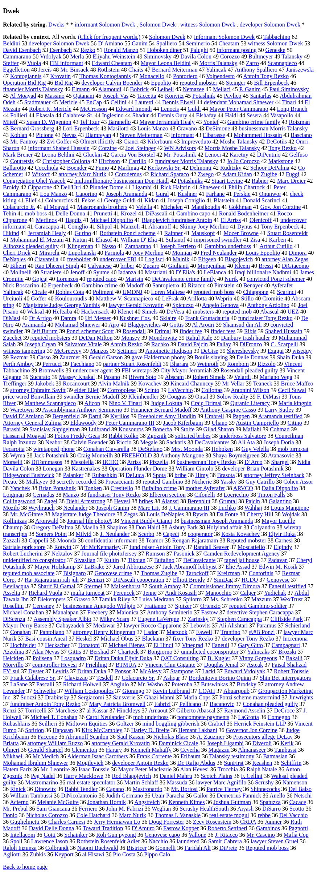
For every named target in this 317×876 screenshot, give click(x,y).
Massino (55, 96)
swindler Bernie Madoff (91, 396)
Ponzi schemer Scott (90, 331)
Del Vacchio (293, 815)
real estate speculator (91, 782)
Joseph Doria (279, 442)
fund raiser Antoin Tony (157, 547)
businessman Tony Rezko (206, 462)
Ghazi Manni (159, 697)
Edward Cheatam (112, 63)
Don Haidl (148, 527)
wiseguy (302, 351)
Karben (277, 240)
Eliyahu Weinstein (114, 56)
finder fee (191, 331)
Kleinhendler (143, 396)
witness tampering (24, 351)
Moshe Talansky (238, 141)
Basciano (301, 135)
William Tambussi (31, 795)
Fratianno (155, 606)
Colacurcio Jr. (19, 207)
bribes (146, 501)
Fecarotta (14, 449)
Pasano (112, 377)
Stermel (93, 586)
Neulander (75, 508)
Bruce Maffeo (297, 383)
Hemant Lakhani (197, 730)
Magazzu (219, 750)
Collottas (211, 390)
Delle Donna (70, 213)
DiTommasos (46, 462)
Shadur (140, 115)
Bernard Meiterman (175, 69)
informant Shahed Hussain (59, 148)
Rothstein (108, 69)
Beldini (11, 43)
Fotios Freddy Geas (77, 436)
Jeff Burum (45, 331)
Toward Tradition (103, 828)
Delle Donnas (252, 357)
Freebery (97, 612)
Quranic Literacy (250, 403)
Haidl (231, 115)
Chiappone (255, 292)
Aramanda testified (280, 416)
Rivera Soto (142, 377)
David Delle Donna (51, 828)
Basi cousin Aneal (46, 638)
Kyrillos (119, 416)
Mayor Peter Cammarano (239, 109)
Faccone (47, 737)
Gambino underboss (228, 246)
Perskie (241, 194)
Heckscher (57, 645)
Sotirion (34, 730)
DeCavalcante (199, 560)
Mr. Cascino (261, 835)
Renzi (9, 710)
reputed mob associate (28, 573)
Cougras (176, 396)
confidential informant (111, 540)
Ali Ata (246, 442)
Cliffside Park (287, 619)
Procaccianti (119, 482)
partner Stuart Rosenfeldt (132, 364)
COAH (206, 691)
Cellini (119, 102)
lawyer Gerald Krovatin (136, 305)
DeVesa (175, 311)
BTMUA (126, 665)
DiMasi (11, 318)
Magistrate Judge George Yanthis (61, 305)
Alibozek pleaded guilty (31, 246)
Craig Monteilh (95, 455)
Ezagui (276, 351)
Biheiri (18, 266)
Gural (162, 194)
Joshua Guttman (232, 802)
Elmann (81, 89)
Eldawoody (83, 423)
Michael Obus (116, 638)
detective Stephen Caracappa (260, 612)
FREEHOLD (137, 455)
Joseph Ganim (112, 508)
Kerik (286, 743)
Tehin (9, 213)
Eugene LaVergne (158, 619)
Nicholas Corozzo (47, 815)
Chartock (128, 652)
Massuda (177, 782)
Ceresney (43, 606)
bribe (180, 475)
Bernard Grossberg (32, 128)
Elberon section (167, 495)
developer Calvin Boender (111, 83)
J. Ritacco (226, 835)
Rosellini (13, 606)
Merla (77, 56)
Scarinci (286, 292)
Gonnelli (165, 848)
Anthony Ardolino (268, 305)
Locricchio (236, 495)
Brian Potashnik (57, 488)
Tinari (289, 102)
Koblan (18, 135)
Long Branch (292, 109)
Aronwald (46, 521)
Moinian (182, 253)
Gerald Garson (106, 357)
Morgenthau (211, 266)
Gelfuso (298, 155)
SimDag (223, 580)
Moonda (66, 540)
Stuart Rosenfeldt (287, 233)
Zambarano (138, 246)
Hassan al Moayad (24, 436)
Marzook (177, 632)
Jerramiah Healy (47, 233)
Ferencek (124, 593)
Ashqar (171, 678)
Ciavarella (46, 259)
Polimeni (103, 292)
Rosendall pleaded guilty (249, 370)
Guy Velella (255, 449)
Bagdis (73, 220)
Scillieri (48, 723)
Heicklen (13, 658)
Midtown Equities (86, 723)
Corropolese (121, 390)
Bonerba (162, 429)
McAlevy (150, 671)
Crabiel (216, 723)
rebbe (264, 815)
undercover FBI (118, 259)
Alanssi (170, 501)
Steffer (10, 63)
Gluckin (92, 155)
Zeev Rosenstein (212, 822)
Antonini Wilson (250, 390)
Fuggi (292, 174)
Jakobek (44, 383)
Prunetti (103, 213)
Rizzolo (267, 364)
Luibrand (99, 429)
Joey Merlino (148, 253)
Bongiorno (160, 652)
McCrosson (93, 109)
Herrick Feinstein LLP (260, 723)
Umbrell (214, 416)
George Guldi (120, 200)
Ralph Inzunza (20, 848)
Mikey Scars (114, 619)
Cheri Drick (16, 253)
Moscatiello (251, 547)
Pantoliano (52, 632)
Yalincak (216, 69)
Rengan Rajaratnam (195, 540)
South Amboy (165, 586)
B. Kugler (218, 658)
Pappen (241, 416)
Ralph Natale (262, 769)
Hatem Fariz (17, 769)
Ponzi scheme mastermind (249, 697)
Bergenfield (65, 416)
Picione (44, 135)
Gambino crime (99, 285)
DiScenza (14, 619)
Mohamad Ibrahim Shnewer (35, 763)
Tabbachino (276, 37)
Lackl (208, 671)
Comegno (279, 717)
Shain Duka (290, 357)
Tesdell (104, 678)
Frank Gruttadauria (207, 318)
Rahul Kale (199, 338)
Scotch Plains (216, 776)
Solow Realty (232, 396)
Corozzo (230, 56)
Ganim (140, 43)
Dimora (297, 253)
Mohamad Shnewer (77, 325)
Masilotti (118, 128)
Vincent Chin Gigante (170, 665)
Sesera (254, 115)
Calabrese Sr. (78, 115)
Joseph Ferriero (178, 246)
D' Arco (253, 462)
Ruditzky (231, 168)
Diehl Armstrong (85, 501)
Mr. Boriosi (184, 789)
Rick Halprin (175, 187)
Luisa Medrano (156, 599)
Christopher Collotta (66, 161)
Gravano (187, 128)
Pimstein (224, 285)
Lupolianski (82, 253)
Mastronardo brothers (102, 207)
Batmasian (275, 756)
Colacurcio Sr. (138, 678)
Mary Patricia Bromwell (117, 704)
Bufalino (164, 560)
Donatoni (89, 645)
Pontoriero (185, 76)
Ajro (113, 325)
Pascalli (45, 684)
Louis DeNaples (165, 514)
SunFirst (233, 763)
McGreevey (68, 351)
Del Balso (300, 789)
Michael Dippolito (111, 220)
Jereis (45, 69)
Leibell (165, 89)
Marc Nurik (132, 815)
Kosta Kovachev (240, 534)
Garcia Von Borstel (133, 155)
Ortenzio (210, 606)
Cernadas (43, 495)
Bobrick (139, 89)
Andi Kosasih (181, 593)
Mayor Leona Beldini (166, 63)
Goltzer (124, 723)
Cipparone (40, 187)
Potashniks (190, 181)
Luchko (227, 508)
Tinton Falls (271, 495)
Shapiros (117, 527)
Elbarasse (214, 135)
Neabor (53, 442)
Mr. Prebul (15, 809)
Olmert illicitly (97, 141)
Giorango (133, 691)
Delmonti (200, 168)
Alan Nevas (45, 652)
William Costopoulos (89, 691)
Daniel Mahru (176, 776)
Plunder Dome (106, 187)
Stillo (247, 298)
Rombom (238, 364)
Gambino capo (193, 213)
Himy (201, 475)
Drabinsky (57, 697)
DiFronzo (251, 344)
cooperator (200, 534)
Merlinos (46, 220)
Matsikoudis (206, 207)
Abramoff (159, 226)
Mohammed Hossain (258, 135)
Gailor (200, 795)
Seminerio (198, 43)
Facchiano (82, 364)
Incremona (295, 638)
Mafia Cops (196, 697)
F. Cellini (251, 776)
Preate (10, 482)
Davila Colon (195, 56)
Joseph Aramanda (126, 194)
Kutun (80, 240)
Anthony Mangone (182, 455)
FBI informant (66, 63)
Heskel (84, 638)
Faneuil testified (287, 586)
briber (127, 266)
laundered (188, 841)
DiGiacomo (295, 266)
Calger (248, 593)
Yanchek (20, 488)
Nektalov (62, 553)
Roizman (299, 122)
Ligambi (142, 187)
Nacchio (158, 841)
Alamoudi (110, 89)
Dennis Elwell (178, 102)
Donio (10, 815)
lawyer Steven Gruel (275, 841)
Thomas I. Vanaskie (178, 815)
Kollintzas (15, 521)
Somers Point (51, 534)
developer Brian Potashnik (253, 468)
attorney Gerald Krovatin (120, 743)
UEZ (293, 311)
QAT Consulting (180, 658)
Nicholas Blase (170, 737)
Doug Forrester (166, 822)
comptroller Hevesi (54, 665)
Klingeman (80, 246)
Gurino (83, 233)
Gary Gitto (250, 645)
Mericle (68, 102)
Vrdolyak (50, 56)
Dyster (36, 671)
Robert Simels (209, 377)
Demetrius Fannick (239, 795)
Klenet (125, 311)
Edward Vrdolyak (244, 671)
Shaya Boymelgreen (236, 455)
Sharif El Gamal (56, 586)
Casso (44, 357)
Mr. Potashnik (180, 155)
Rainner (173, 233)
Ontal (201, 396)
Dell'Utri (71, 187)
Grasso (82, 599)
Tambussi (285, 750)
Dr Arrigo (40, 318)
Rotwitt (62, 547)
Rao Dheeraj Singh (57, 266)
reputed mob (236, 311)
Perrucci (52, 364)
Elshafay (206, 115)
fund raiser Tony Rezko (265, 318)
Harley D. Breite (150, 730)
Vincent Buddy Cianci (146, 521)
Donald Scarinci (262, 200)
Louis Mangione (290, 508)
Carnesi (284, 540)
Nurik (231, 279)
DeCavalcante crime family (184, 279)
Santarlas (260, 96)
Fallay (224, 344)
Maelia (90, 527)
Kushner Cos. (135, 318)
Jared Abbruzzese (133, 567)
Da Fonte (227, 514)
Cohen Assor (298, 482)
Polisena (42, 658)
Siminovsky (158, 56)
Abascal (269, 311)
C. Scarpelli (284, 344)
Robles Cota (69, 292)
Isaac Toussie (93, 769)
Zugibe (269, 174)
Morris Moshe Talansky (232, 148)
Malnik (181, 259)
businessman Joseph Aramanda (217, 521)
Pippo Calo (157, 854)
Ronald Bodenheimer (243, 213)
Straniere (51, 272)
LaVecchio (180, 390)
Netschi (303, 795)
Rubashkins (16, 723)
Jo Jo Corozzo (243, 161)
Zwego (206, 174)
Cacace (297, 802)
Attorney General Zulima (32, 423)
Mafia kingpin (295, 403)
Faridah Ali (197, 848)
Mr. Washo (150, 684)
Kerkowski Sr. (164, 168)
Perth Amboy (18, 364)
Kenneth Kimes (186, 802)
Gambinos (268, 828)
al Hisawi (93, 854)
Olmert (11, 750)
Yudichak (275, 593)
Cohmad (279, 429)
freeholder (79, 259)
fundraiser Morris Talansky (186, 161)
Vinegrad (192, 645)
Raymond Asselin (244, 710)
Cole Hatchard (93, 815)
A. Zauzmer (210, 737)
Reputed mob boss (267, 848)
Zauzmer (69, 357)
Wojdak (291, 514)
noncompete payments (203, 717)
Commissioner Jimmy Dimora (225, 586)
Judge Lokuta (166, 403)
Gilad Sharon (218, 429)
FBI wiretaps (137, 370)
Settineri (127, 351)
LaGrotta (248, 717)
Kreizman (228, 573)
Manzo (71, 495)
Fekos (88, 200)
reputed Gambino (163, 482)
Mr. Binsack (74, 69)
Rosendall (134, 331)
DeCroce (284, 710)
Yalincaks (258, 652)
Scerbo (146, 534)
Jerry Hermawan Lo (117, 822)
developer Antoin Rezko (140, 763)
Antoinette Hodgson (168, 351)
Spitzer (183, 606)
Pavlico (232, 96)
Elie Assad (238, 567)
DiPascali (156, 213)
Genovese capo (162, 835)
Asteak (255, 665)
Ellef (30, 200)
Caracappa (46, 226)
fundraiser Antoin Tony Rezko (45, 704)
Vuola (34, 63)
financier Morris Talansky (33, 89)
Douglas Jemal (221, 665)
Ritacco (197, 285)
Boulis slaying (211, 357)
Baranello (119, 122)
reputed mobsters (50, 338)
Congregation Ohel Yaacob (34, 181)
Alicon (92, 403)
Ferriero (88, 809)
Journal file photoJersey (109, 553)
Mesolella (82, 462)
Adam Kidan (237, 174)
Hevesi (122, 501)
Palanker (73, 475)
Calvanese (100, 266)
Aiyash (245, 809)
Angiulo (119, 684)
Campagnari (286, 645)
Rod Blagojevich (131, 776)
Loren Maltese (168, 292)
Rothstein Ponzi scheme (128, 233)
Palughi (199, 50)
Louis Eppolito (263, 253)
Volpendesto (220, 76)
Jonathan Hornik (106, 802)
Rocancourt (76, 383)
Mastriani (156, 272)
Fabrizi (162, 704)
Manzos (99, 351)
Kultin (111, 560)
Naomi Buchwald (97, 848)
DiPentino (269, 155)
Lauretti (144, 102)
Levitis (61, 671)
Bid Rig (63, 83)
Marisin (134, 279)
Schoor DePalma (269, 168)
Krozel (129, 213)
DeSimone (218, 128)
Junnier (273, 822)
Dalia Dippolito (280, 488)
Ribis (250, 331)
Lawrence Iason (49, 841)
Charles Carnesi (66, 822)
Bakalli (294, 658)
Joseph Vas (115, 96)
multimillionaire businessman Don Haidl (121, 181)
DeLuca (134, 475)
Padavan (278, 560)
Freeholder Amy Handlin (167, 416)
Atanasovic (281, 455)
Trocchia (228, 769)
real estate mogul (229, 815)
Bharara (179, 364)
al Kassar (97, 710)
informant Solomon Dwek (105, 24)
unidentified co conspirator (34, 560)
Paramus (266, 625)
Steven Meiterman (141, 135)
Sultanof (175, 240)
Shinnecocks (265, 789)
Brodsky (246, 684)
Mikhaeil (13, 756)
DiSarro (271, 809)
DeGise (209, 351)
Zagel (50, 501)
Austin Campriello (257, 423)
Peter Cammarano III (130, 423)
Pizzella (158, 462)
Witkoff (41, 174)
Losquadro (73, 658)
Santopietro (165, 285)
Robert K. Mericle (50, 109)
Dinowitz (45, 789)
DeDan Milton (95, 338)
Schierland (297, 625)
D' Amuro (143, 828)
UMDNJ (132, 292)
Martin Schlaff (141, 782)
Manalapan (65, 612)
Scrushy (264, 782)
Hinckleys (128, 710)
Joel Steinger (140, 148)
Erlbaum (191, 756)
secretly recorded (76, 482)
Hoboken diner (164, 50)
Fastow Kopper (181, 828)
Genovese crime (113, 573)
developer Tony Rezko (248, 638)
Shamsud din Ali (242, 325)
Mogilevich (90, 763)
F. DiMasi (268, 396)
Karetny (239, 155)
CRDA (248, 822)
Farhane (215, 194)
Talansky (291, 56)
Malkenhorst (125, 586)
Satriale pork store (24, 547)
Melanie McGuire (58, 802)
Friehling (96, 665)
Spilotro (192, 599)
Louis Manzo (152, 128)
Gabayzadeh (70, 625)
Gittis (74, 652)
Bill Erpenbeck (271, 83)
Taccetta (146, 96)
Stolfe (187, 429)
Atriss (134, 462)
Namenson (295, 782)
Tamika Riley (114, 599)
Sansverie (124, 697)
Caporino (86, 194)
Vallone (197, 835)
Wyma (17, 455)
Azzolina (13, 652)
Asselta (11, 593)
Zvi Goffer (58, 141)
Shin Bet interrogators (285, 678)
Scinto (151, 390)
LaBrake (94, 567)
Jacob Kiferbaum (183, 423)
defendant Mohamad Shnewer (238, 102)
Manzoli (130, 226)
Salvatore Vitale (83, 344)
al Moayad (56, 207)
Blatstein (224, 200)
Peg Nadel (43, 776)
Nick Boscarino (21, 285)
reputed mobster (199, 83)
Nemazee (193, 89)
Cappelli (38, 540)
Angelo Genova (220, 305)
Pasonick (184, 553)
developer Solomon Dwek (270, 24)
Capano (115, 789)
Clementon (84, 750)
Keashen (262, 763)
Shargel (280, 462)
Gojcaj (40, 279)
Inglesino (113, 115)
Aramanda (34, 325)
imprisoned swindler (218, 240)
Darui (94, 416)
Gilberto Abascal (195, 710)
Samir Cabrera (225, 841)
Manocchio (218, 593)
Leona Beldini (57, 155)
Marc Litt (149, 508)
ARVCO (243, 488)
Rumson (155, 553)
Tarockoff (197, 573)
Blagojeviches (144, 325)
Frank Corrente (154, 756)
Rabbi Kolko (124, 436)
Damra (69, 318)
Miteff (10, 122)
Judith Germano (124, 795)
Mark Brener (18, 155)
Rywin (200, 514)
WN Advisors (180, 148)
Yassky (228, 482)
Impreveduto (196, 141)
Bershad (99, 652)
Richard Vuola (45, 593)
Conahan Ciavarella (106, 449)
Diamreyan (98, 135)
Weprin (223, 298)
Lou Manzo (53, 194)
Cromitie (272, 298)
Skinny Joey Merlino (204, 226)
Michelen (171, 207)
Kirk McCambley (102, 730)
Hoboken (222, 449)
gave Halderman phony (159, 357)
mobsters (203, 311)
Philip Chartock (246, 187)
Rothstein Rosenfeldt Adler (108, 841)
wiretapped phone (54, 449)
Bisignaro (74, 573)
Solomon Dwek (158, 24)
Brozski (287, 652)
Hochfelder (23, 645)
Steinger (235, 83)
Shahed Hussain (283, 331)
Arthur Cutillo (275, 246)
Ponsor (123, 671)
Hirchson (109, 161)
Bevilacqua (16, 586)
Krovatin (60, 76)
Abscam (174, 377)
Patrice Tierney (224, 789)
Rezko (88, 50)
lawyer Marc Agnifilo (221, 782)
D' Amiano (110, 43)
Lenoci (213, 155)
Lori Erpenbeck (81, 128)
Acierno (19, 802)
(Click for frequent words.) (109, 37)
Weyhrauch (41, 508)
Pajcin (253, 501)
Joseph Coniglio (186, 200)
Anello (277, 795)
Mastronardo (147, 789)
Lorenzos (67, 279)
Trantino (230, 632)
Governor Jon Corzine (251, 730)
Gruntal (228, 501)
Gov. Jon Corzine (280, 207)
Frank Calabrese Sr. (33, 678)
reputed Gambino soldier (258, 606)
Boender (77, 168)
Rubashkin (104, 475)
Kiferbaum (159, 141)
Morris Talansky (218, 63)
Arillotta (197, 298)
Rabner (260, 181)
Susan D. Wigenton (48, 122)
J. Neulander (114, 534)
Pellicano (190, 704)
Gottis (176, 325)
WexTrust (291, 599)
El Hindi (163, 645)
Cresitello (122, 488)
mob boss (36, 213)
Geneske (275, 50)
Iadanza (127, 272)
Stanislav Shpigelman (54, 429)
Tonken (93, 488)
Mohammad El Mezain (37, 240)
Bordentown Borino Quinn (220, 678)
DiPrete (228, 848)
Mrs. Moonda (187, 449)
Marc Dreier (291, 181)
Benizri (95, 580)
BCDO (110, 462)
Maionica (127, 612)
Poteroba (182, 684)
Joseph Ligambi (225, 743)
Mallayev (37, 482)
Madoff (135, 285)
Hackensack (95, 311)
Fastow (209, 612)
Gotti (49, 835)
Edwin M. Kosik (278, 567)
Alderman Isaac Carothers (97, 756)
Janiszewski (300, 69)
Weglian (161, 809)
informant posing (237, 50)
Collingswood (19, 501)
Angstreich (147, 802)
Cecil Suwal (292, 390)
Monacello (152, 76)
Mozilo (11, 508)
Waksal (35, 311)
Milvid (83, 534)
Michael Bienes (126, 645)
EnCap (94, 102)
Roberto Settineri (227, 828)
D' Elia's (185, 272)
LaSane (19, 684)
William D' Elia (139, 240)
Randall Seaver (211, 547)
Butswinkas (214, 684)
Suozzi (28, 697)
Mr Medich (46, 756)
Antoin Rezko (126, 344)
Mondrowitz (163, 338)
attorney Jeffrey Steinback (274, 475)
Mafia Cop (296, 835)
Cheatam (228, 43)
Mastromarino (41, 782)
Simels (150, 311)
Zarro (252, 63)
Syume (101, 272)
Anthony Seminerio (170, 612)
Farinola (114, 253)
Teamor (155, 540)
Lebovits (200, 625)
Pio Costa (124, 854)
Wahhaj (253, 508)
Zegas (130, 514)
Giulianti (178, 266)
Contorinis (261, 573)
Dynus (244, 226)
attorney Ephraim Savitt (38, 390)
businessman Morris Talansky (273, 128)
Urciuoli (12, 298)
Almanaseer (251, 750)
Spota (159, 475)
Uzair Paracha (168, 795)
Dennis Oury (172, 115)
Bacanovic (222, 704)
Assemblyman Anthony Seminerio (82, 410)
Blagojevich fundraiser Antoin (177, 220)
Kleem (242, 266)
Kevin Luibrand (171, 691)
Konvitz (174, 96)
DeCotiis (276, 141)
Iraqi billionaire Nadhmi (263, 272)
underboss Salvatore (242, 436)
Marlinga (128, 168)
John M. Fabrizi (124, 809)
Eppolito (161, 83)
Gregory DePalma (52, 527)
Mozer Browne (240, 233)
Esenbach (60, 50)
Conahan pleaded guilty (270, 704)
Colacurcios (59, 200)
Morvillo (13, 665)
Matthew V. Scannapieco (124, 298)
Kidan (151, 200)
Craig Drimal (206, 403)
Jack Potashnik (51, 455)
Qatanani (83, 96)
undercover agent (93, 370)
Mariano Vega (276, 377)
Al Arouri (203, 325)
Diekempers (51, 599)
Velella (144, 207)
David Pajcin (193, 344)
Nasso (109, 246)
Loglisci (154, 259)
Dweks (56, 24)
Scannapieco (282, 63)
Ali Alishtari (233, 625)
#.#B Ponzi (262, 632)
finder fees (223, 331)
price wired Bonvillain (29, 396)
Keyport (63, 854)
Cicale (39, 292)
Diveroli (262, 743)
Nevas (69, 135)
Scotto (296, 809)
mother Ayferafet (205, 488)
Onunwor (270, 194)
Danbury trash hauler (245, 338)
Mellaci (222, 89)
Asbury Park (183, 527)
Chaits (135, 69)
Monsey (130, 338)
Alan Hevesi (194, 769)
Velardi (242, 377)
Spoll (16, 841)
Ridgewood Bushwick (28, 475)
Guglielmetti (25, 822)
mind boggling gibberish (170, 723)
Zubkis (38, 854)
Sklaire (168, 318)
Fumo (102, 168)
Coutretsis (22, 161)
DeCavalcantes (212, 442)
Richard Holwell (82, 684)
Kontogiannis (25, 76)
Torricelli (35, 710)
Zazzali (11, 540)
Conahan (20, 632)
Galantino (280, 501)
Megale (149, 442)
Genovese (278, 580)
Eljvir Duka (282, 534)
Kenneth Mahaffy (151, 750)
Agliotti (12, 854)
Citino (295, 423)
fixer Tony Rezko (193, 638)
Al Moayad (23, 96)
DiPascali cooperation (138, 580)
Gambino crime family (253, 122)
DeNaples (14, 259)
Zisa (255, 240)
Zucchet (12, 338)
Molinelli (21, 272)
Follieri (18, 115)
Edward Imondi (134, 109)
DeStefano (150, 449)
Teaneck (262, 383)
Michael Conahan (23, 612)
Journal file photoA (89, 521)
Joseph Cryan (40, 344)
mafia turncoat (88, 593)
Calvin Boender (89, 442)
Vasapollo (281, 115)
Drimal (163, 331)
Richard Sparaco (170, 174)
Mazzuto (261, 599)
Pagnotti (298, 828)
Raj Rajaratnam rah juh (52, 580)
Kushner (187, 194)
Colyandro (263, 527)
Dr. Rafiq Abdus (196, 763)
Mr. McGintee (26, 514)
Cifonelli (204, 495)
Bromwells (51, 370)
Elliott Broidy (189, 580)
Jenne (149, 593)
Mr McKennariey (100, 547)
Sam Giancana (53, 809)
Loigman (13, 495)
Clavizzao (76, 678)
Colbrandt (57, 848)
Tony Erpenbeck (280, 226)
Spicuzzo (183, 305)
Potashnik (203, 96)
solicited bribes (192, 436)
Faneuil (220, 645)
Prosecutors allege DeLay (263, 737)
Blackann (153, 638)
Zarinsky (198, 619)
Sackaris (176, 442)
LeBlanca (215, 272)
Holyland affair (224, 527)
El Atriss (231, 220)
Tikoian (136, 560)
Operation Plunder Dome (138, 468)
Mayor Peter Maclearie (145, 769)
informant (182, 135)
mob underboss (150, 717)
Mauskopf (203, 233)
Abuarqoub (236, 691)
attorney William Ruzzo (55, 743)
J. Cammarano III (189, 508)
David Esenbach (22, 50)
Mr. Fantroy (24, 141)
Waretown (22, 410)
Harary (114, 750)
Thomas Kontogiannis (105, 76)
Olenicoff (261, 220)
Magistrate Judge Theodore (83, 514)
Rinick (18, 789)
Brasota (226, 475)
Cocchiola (46, 168)
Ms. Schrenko (226, 599)
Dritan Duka (91, 671)
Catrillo (138, 161)
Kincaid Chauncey (192, 383)
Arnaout (158, 710)
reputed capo (101, 279)
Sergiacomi (91, 697)
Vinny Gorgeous (258, 658)
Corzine (107, 148)
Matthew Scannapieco (50, 403)
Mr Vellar (233, 383)
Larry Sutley (279, 410)
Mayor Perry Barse (25, 625)
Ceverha (189, 750)
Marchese (66, 710)
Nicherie (202, 482)
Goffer (38, 298)
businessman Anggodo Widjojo (99, 606)
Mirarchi (49, 253)
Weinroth (207, 364)
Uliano (219, 423)
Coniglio (78, 226)
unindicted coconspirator (210, 652)
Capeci (171, 534)
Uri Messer (98, 318)
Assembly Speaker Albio (62, 619)
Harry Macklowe (83, 776)
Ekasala (45, 115)
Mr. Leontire (55, 769)
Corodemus (128, 174)
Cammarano (17, 56)
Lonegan (53, 468)
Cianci (131, 141)
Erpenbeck (60, 285)
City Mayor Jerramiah (185, 370)
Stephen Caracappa (239, 619)
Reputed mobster (246, 540)
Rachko (160, 344)
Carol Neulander (105, 717)
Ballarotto (14, 168)
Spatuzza (270, 802)
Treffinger (14, 383)
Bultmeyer (260, 56)
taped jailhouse (242, 560)
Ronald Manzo (121, 50)
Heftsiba (62, 311)
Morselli (12, 462)
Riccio (124, 442)
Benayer (253, 285)
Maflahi (252, 429)
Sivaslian (84, 560)
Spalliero (166, 43)
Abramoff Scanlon (86, 737)
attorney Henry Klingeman (104, 632)
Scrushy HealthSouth (204, 809)
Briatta (11, 743)
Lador (151, 632)
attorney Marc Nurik (82, 174)
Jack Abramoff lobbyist (189, 567)
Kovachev (150, 383)
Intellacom (22, 835)
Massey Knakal (77, 377)
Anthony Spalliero (256, 69)
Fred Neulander (219, 253)
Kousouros (131, 429)
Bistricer (137, 848)
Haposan (63, 730)
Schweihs (44, 691)
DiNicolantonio (79, 795)
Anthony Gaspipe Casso (228, 410)
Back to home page (25, 867)
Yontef (211, 122)
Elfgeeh (207, 259)
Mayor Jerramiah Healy (167, 122)
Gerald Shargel (45, 750)
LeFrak (170, 298)
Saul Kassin (131, 737)
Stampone (182, 671)
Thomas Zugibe (159, 573)
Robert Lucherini (23, 553)
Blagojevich (239, 259)
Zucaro (151, 266)
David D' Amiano (23, 416)
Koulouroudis (71, 298)
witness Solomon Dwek (207, 24)
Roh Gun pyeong (116, 835)
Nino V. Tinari (125, 403)
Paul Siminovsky (289, 89)
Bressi (266, 266)
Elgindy (282, 547)
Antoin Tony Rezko (266, 76)
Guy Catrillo (260, 482)
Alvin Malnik (113, 383)
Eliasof (104, 240)
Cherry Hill (260, 514)
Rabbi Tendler (81, 789)
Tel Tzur (89, 122)
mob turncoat (292, 449)
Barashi (12, 429)
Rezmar (19, 357)
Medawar (104, 625)
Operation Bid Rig (24, 83)
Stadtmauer (37, 102)
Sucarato (40, 377)
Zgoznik (156, 436)
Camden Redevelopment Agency (241, 553)
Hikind (11, 233)
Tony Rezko (282, 148)
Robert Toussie (291, 671)
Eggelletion (16, 69)
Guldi (194, 109)
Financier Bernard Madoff (161, 410)
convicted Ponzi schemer (276, 279)
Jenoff (77, 272)
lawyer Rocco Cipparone (152, 625)
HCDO (250, 580)
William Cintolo (195, 468)
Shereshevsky (243, 351)
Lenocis (170, 109)
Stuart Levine (227, 181)
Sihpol (104, 226)
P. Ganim (250, 89)
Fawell (204, 632)
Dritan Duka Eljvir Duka (123, 658)
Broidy (11, 187)
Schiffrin (291, 763)
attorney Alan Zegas (285, 259)
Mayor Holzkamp (54, 567)
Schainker (75, 835)
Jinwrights (301, 697)
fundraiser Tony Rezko (114, 495)
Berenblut (199, 501)
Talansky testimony (232, 756)
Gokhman (240, 207)
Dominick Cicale (178, 743)
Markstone (280, 161)
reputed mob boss (213, 292)
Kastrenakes (86, 468)
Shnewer (209, 187)
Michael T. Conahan (54, 717)
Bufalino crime (159, 488)
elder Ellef (86, 390)
